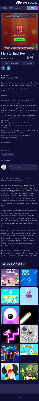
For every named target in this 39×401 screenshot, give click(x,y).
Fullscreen (29, 63)
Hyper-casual (7, 155)
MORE (31, 8)
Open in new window (11, 63)
